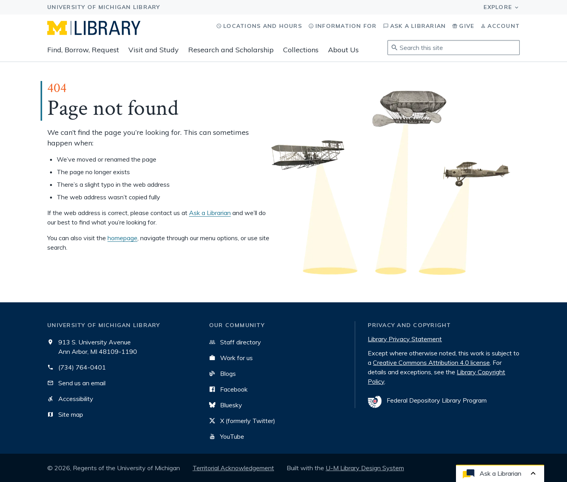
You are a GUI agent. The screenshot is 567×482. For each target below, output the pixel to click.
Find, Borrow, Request (83, 49)
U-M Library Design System (365, 468)
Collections (301, 49)
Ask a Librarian (210, 213)
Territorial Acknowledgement (233, 468)
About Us (343, 49)
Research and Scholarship (231, 49)
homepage (122, 238)
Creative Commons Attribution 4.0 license (431, 362)
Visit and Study (153, 49)
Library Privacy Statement (405, 339)
